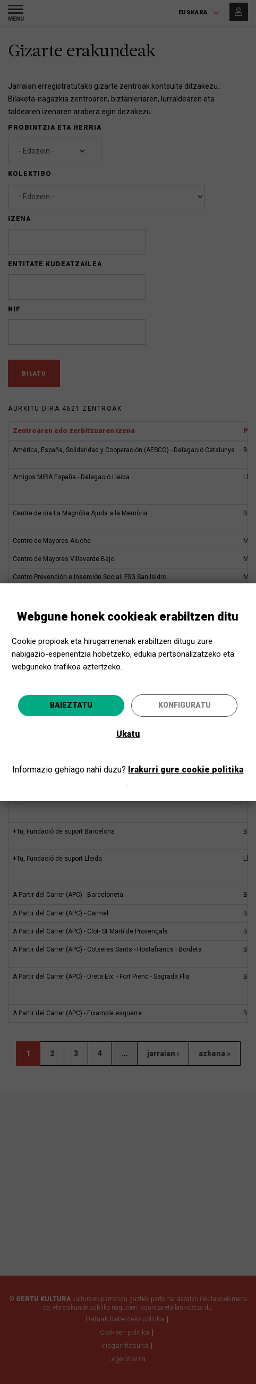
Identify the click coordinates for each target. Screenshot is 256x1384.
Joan (178, 757)
